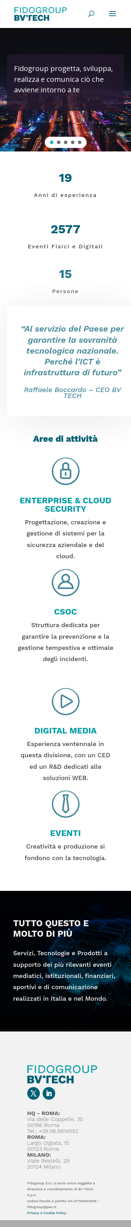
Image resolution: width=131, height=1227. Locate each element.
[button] (51, 142)
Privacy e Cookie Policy (46, 1213)
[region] (65, 89)
